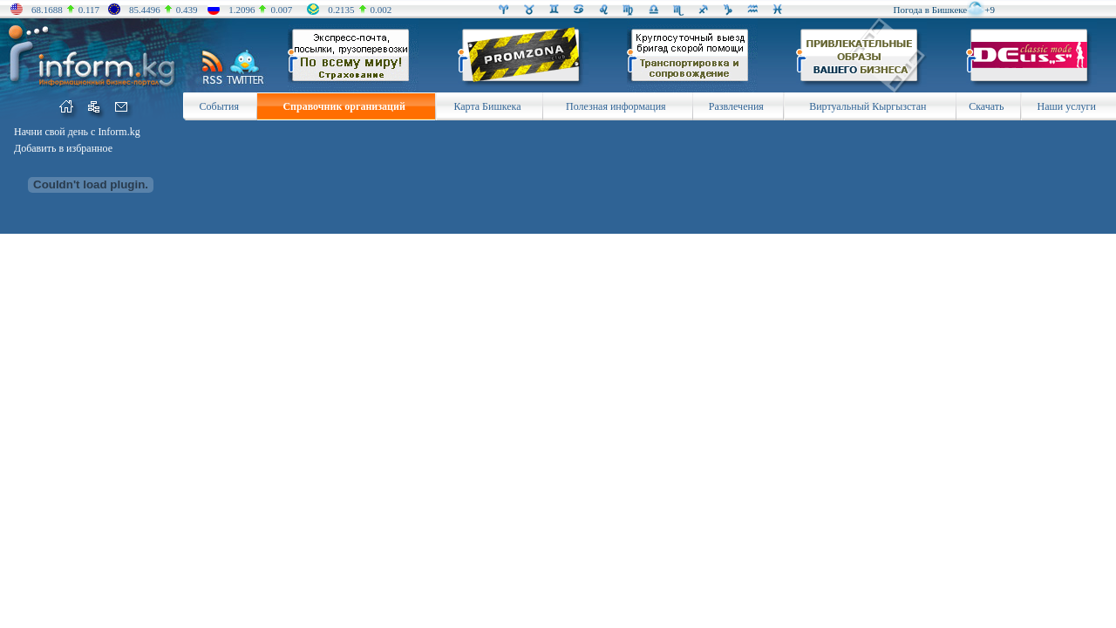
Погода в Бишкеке (931, 9)
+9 (989, 9)
